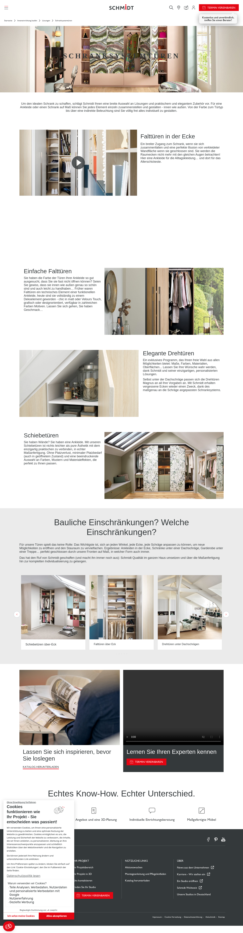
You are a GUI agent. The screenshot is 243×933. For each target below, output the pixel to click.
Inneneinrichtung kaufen (27, 24)
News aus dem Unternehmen (193, 874)
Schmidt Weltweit (187, 894)
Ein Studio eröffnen (187, 888)
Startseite (8, 24)
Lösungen (46, 24)
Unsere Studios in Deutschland (194, 901)
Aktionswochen (133, 874)
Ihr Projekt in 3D (82, 881)
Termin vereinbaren (221, 9)
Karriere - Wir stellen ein (191, 881)
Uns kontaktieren (82, 887)
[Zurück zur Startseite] (121, 9)
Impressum (157, 924)
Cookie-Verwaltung (173, 924)
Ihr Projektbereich (83, 874)
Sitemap (221, 924)
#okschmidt (210, 924)
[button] (9, 926)
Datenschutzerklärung (193, 924)
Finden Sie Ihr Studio (84, 894)
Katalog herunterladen (41, 770)
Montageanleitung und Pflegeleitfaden (145, 881)
